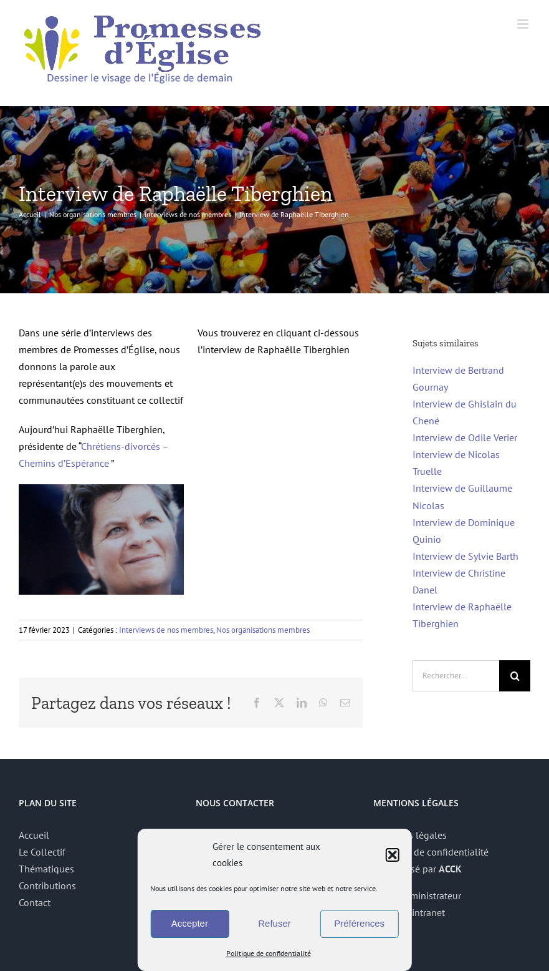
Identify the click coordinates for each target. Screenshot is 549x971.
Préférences (359, 923)
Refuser (274, 923)
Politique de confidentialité (268, 953)
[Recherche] (514, 675)
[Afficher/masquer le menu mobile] (523, 24)
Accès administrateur (417, 895)
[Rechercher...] (456, 675)
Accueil (34, 835)
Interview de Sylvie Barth (465, 556)
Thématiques (46, 868)
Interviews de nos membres (166, 630)
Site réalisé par (417, 868)
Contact (34, 902)
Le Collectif (42, 852)
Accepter (189, 923)
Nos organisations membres (263, 630)
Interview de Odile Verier (465, 437)
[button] (392, 855)
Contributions (47, 885)
